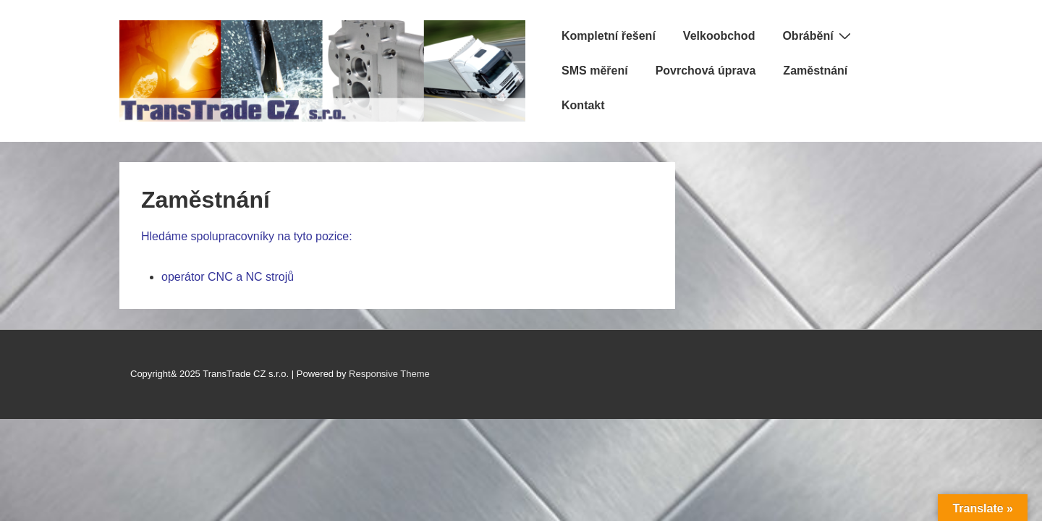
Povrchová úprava (706, 70)
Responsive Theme (389, 373)
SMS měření (595, 70)
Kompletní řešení (609, 36)
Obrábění (818, 35)
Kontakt (583, 105)
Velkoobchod (719, 36)
